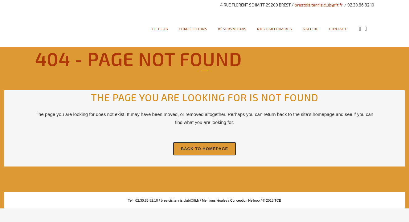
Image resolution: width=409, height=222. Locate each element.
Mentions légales (214, 200)
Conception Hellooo (245, 200)
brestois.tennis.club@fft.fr (318, 4)
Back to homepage (204, 148)
